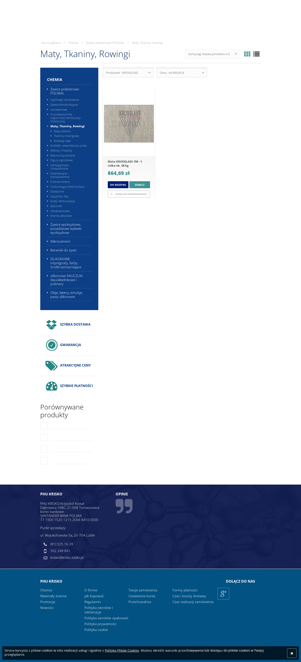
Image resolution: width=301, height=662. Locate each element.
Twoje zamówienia (142, 590)
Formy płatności (185, 590)
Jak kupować (94, 596)
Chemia (54, 79)
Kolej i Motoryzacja (62, 201)
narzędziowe (58, 109)
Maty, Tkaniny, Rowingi (67, 126)
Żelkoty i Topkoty (61, 150)
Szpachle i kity (59, 196)
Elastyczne (57, 191)
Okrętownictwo (60, 211)
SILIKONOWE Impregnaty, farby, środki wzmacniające (65, 263)
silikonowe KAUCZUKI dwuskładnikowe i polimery (66, 279)
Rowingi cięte (62, 141)
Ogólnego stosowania (64, 100)
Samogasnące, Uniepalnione (59, 167)
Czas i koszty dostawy (189, 596)
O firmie (90, 590)
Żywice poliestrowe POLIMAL (64, 91)
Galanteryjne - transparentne (59, 175)
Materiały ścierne (53, 596)
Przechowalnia (139, 601)
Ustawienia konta (141, 596)
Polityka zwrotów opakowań (106, 618)
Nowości (47, 607)
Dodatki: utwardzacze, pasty (68, 145)
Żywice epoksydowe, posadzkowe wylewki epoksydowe (65, 228)
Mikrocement (60, 241)
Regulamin (92, 601)
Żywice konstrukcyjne (64, 105)
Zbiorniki (56, 206)
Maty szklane (62, 131)
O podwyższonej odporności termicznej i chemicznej (65, 117)
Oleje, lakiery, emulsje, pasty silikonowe (66, 294)
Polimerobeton (60, 182)
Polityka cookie (96, 629)
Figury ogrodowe (61, 160)
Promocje (47, 601)
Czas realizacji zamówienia (193, 601)
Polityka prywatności (100, 624)
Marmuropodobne (62, 155)
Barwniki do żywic (63, 250)
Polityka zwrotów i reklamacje (98, 609)
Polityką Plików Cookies (122, 650)
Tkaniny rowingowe (66, 136)
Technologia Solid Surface (67, 187)
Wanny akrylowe (61, 216)
